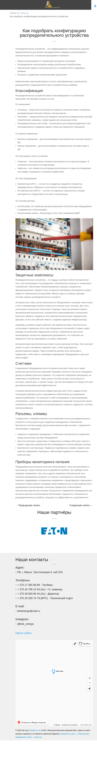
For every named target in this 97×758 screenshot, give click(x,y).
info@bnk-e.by (35, 730)
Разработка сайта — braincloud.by (74, 734)
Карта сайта (23, 633)
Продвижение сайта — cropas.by (29, 737)
